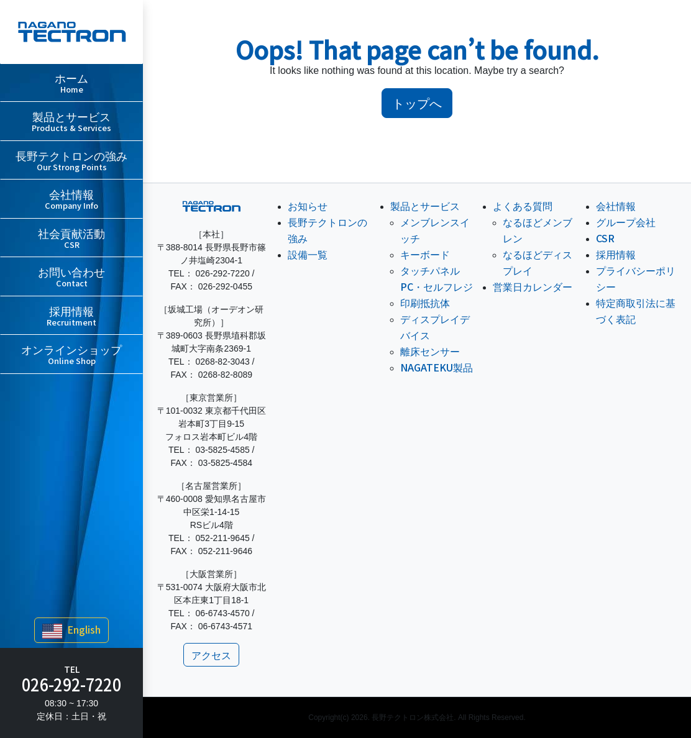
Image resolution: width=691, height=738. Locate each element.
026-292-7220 (71, 684)
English (71, 630)
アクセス (211, 654)
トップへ (417, 103)
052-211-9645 (223, 538)
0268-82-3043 (223, 362)
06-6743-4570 (223, 613)
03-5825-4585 (223, 450)
